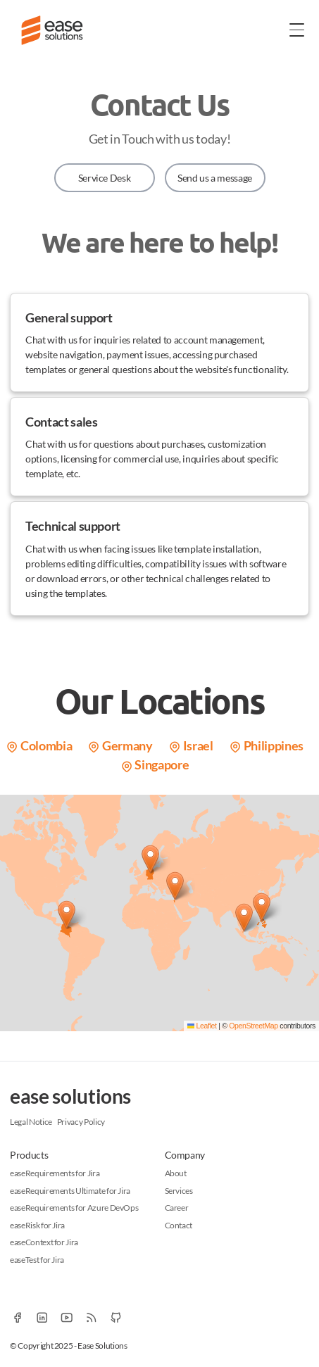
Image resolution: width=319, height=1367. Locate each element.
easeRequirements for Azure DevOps (74, 1207)
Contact (179, 1225)
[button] (66, 914)
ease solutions (70, 1096)
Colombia (39, 745)
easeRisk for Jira (37, 1225)
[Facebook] (17, 1317)
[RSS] (91, 1317)
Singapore (154, 764)
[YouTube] (66, 1317)
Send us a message (214, 178)
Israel (190, 745)
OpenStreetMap (253, 1025)
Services (179, 1190)
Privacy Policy (81, 1121)
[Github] (116, 1317)
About (176, 1173)
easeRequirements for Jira (54, 1173)
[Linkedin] (42, 1317)
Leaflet (202, 1025)
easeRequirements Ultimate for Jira (70, 1190)
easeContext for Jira (44, 1242)
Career (177, 1207)
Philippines (266, 745)
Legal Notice (31, 1121)
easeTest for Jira (37, 1259)
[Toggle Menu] (297, 29)
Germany (119, 745)
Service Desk (104, 178)
